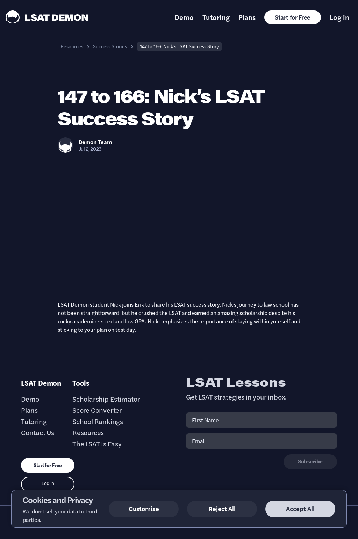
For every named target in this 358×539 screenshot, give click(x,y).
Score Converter (97, 410)
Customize (144, 508)
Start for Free (292, 17)
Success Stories (110, 46)
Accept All (300, 508)
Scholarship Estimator (106, 399)
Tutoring (216, 17)
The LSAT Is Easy (97, 443)
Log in (339, 17)
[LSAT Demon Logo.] (47, 16)
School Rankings (97, 421)
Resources (71, 46)
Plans (247, 17)
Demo (184, 17)
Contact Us (37, 432)
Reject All (222, 508)
